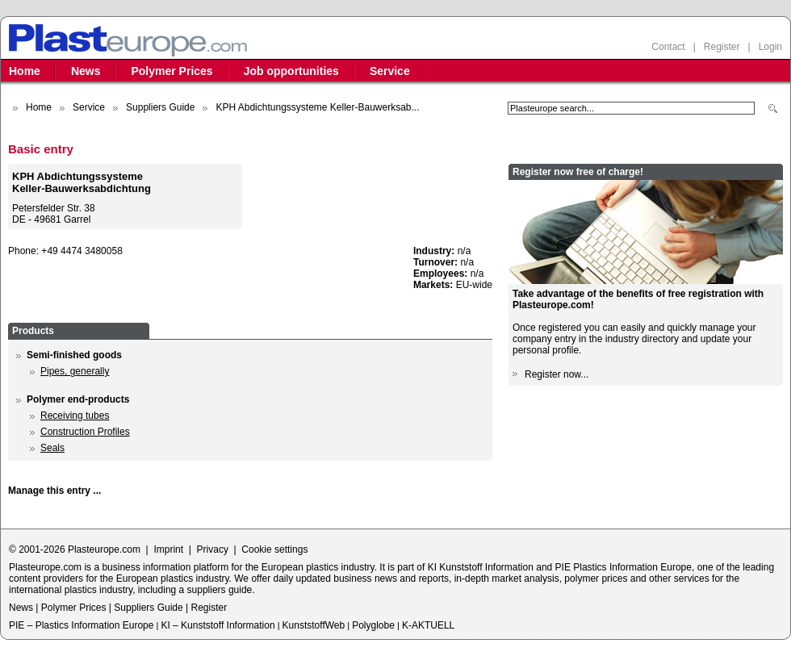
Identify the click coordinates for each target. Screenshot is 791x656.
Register (722, 46)
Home (24, 71)
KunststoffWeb (313, 625)
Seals (52, 447)
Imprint (168, 549)
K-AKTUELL (428, 625)
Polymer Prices (171, 71)
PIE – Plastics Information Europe (81, 625)
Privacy (212, 549)
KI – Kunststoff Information (217, 625)
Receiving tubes (74, 415)
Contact (667, 46)
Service (390, 71)
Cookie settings (274, 549)
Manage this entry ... (54, 490)
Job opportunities (291, 71)
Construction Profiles (85, 431)
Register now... (556, 374)
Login (770, 46)
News (86, 71)
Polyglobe (373, 625)
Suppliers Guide (160, 107)
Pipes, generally (74, 371)
